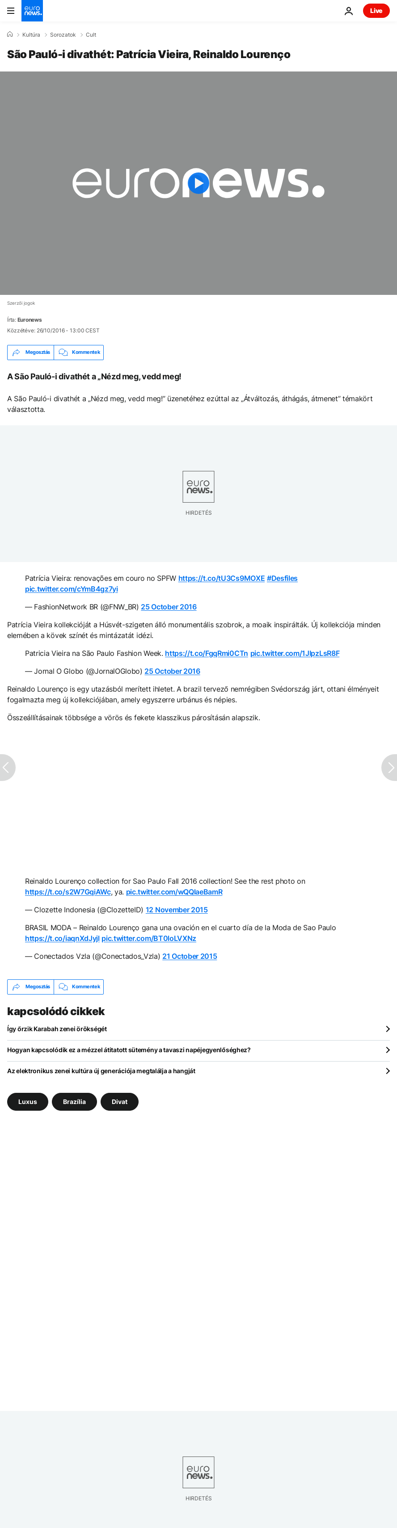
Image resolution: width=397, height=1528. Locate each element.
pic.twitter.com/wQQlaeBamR (174, 891)
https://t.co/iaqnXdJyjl (62, 938)
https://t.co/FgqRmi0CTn (206, 653)
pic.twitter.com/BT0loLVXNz (148, 938)
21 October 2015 (189, 956)
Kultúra (31, 35)
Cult (91, 35)
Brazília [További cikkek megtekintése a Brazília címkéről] (74, 1101)
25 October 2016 (168, 606)
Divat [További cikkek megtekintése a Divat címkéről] (119, 1101)
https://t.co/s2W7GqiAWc (68, 891)
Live (376, 10)
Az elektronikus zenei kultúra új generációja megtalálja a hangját (101, 1071)
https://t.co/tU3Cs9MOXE (221, 578)
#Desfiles (282, 578)
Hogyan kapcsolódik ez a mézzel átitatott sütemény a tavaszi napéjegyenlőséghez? (129, 1050)
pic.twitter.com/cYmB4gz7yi (71, 588)
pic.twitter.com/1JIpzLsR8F (295, 653)
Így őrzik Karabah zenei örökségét (57, 1029)
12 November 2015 (177, 909)
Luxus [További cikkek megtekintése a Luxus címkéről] (27, 1101)
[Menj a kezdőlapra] (32, 10)
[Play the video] (198, 183)
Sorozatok (63, 35)
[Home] (10, 34)
